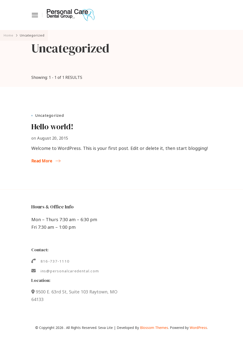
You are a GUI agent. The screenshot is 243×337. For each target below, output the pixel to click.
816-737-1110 (55, 261)
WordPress (198, 327)
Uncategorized (49, 115)
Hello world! (52, 126)
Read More (41, 161)
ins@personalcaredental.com (70, 270)
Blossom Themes (154, 327)
